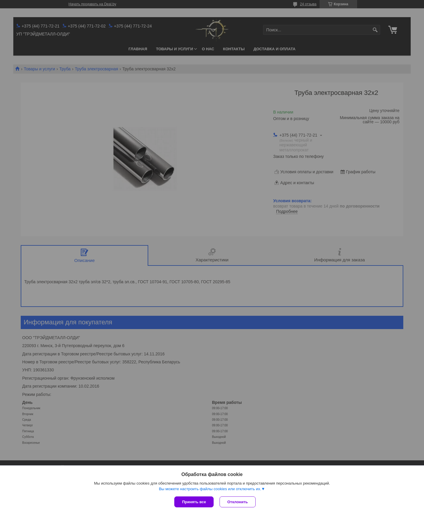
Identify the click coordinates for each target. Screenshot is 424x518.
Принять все (194, 502)
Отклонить (237, 502)
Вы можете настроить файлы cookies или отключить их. (210, 489)
